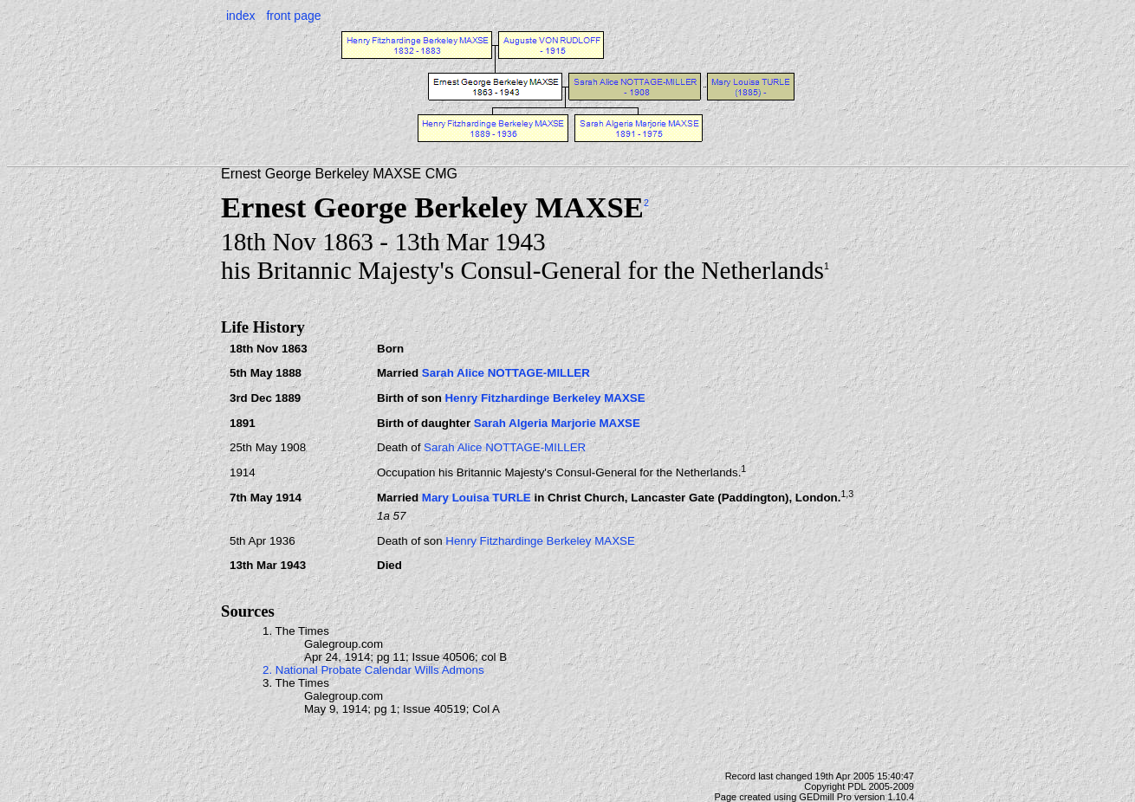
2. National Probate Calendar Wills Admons (373, 669)
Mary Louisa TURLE (476, 497)
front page (293, 16)
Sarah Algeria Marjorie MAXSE (557, 423)
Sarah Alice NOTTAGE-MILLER (506, 372)
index (240, 16)
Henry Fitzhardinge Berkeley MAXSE (544, 397)
